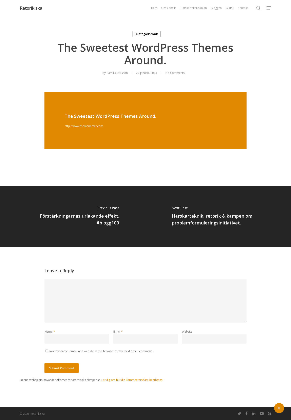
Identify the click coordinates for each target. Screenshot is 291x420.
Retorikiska (31, 8)
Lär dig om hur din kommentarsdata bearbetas (131, 380)
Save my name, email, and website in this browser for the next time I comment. (100, 351)
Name (49, 331)
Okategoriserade (146, 34)
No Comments (175, 73)
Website (187, 331)
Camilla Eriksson (117, 73)
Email (118, 331)
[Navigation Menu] (269, 8)
